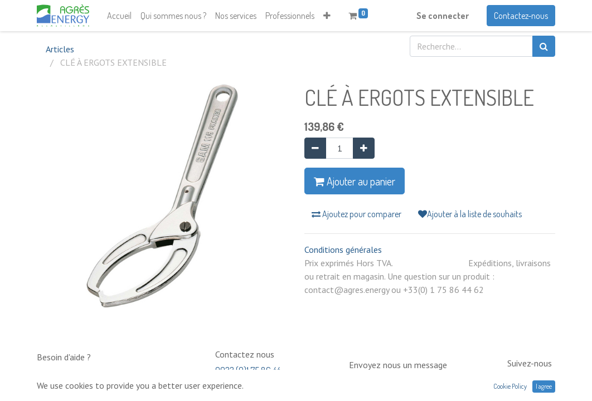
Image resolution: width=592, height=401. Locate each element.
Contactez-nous (521, 15)
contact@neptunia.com (389, 381)
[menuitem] (119, 15)
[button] (327, 15)
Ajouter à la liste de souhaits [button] (470, 213)
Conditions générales (343, 249)
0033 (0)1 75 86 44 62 (247, 376)
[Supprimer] (315, 148)
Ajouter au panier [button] (354, 181)
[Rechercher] (543, 46)
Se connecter (442, 15)
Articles (60, 49)
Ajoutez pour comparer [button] (356, 213)
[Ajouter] (364, 148)
